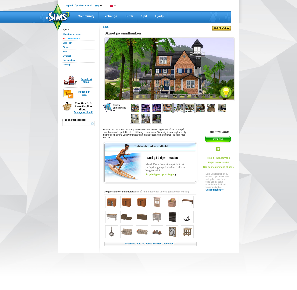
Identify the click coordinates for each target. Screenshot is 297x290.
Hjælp (159, 16)
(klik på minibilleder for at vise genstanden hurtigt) (161, 191)
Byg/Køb (67, 56)
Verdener (67, 43)
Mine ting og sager (72, 34)
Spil (144, 16)
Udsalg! (66, 64)
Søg (97, 5)
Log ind (69, 5)
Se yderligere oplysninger (159, 174)
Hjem (105, 26)
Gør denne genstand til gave (218, 167)
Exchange (110, 16)
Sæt (65, 51)
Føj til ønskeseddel (218, 162)
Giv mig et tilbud (86, 80)
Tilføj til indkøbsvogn (218, 158)
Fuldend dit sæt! (84, 93)
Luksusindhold (73, 38)
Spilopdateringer (215, 189)
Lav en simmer (70, 60)
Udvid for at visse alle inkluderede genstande (150, 243)
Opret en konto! (83, 5)
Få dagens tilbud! (83, 112)
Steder (66, 47)
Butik (129, 16)
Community (86, 16)
